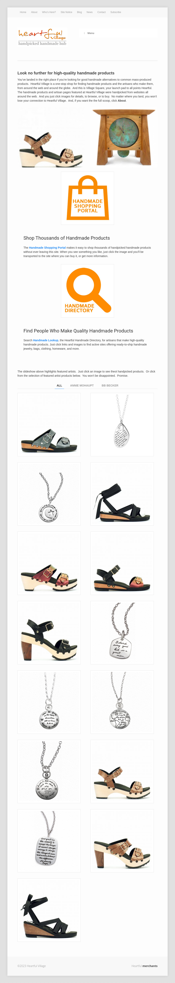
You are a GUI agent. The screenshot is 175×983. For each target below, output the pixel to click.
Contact (101, 12)
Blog (79, 12)
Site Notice (66, 12)
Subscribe (115, 12)
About (34, 12)
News (90, 12)
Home (23, 12)
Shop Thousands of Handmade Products (66, 238)
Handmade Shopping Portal (47, 247)
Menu (88, 33)
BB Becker (110, 385)
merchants (149, 966)
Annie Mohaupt (82, 385)
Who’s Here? (49, 12)
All (59, 385)
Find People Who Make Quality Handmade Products (78, 331)
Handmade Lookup (45, 340)
